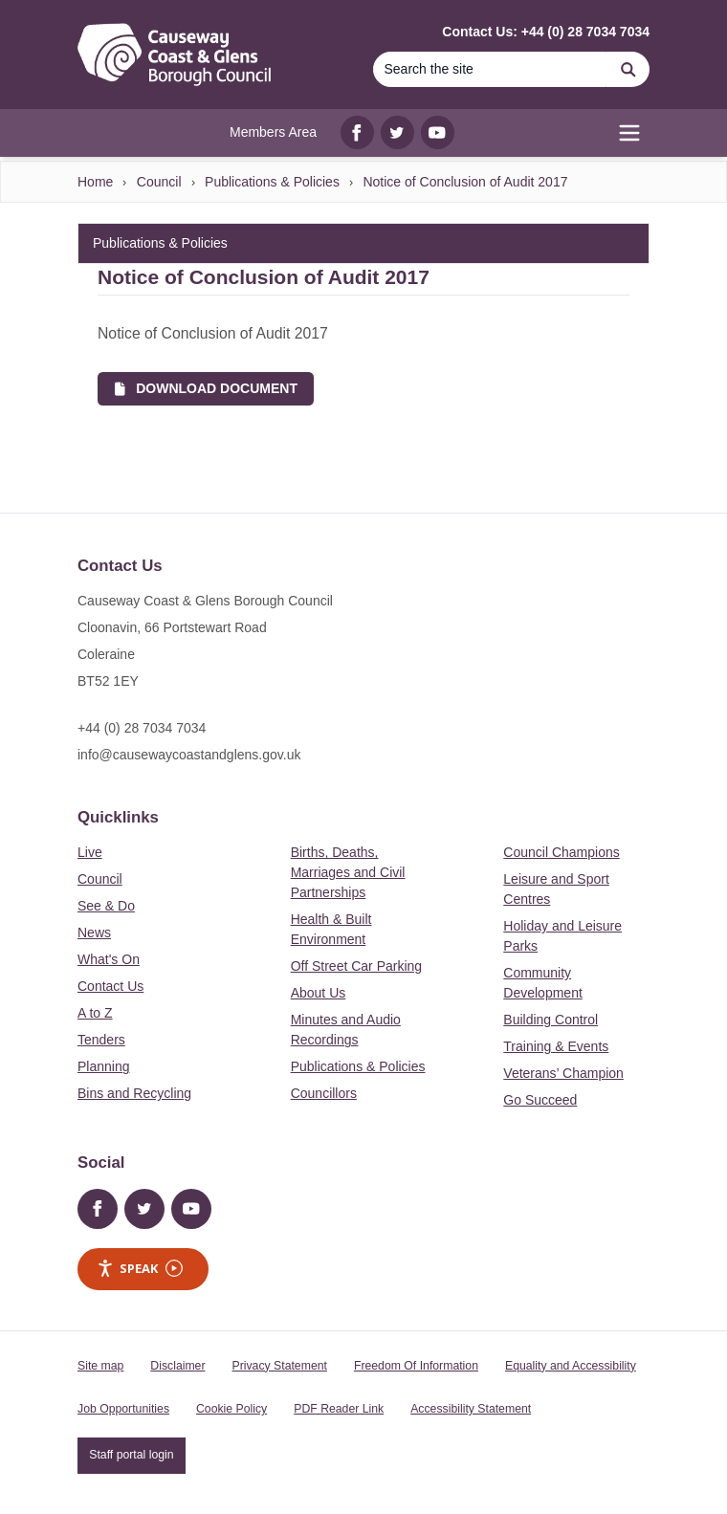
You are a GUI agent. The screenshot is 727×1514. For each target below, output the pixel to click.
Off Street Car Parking (356, 966)
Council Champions (561, 852)
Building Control (550, 1019)
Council (159, 181)
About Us (318, 992)
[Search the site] (489, 69)
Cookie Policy (231, 1408)
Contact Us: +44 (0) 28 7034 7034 (546, 31)
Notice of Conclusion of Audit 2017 (465, 181)
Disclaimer (177, 1365)
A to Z (95, 1012)
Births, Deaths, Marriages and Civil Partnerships (348, 872)
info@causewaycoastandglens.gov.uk (188, 754)
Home (95, 181)
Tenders (101, 1039)
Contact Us (110, 986)
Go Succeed (540, 1100)
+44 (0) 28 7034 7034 (141, 727)
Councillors (324, 1093)
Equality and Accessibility (570, 1365)
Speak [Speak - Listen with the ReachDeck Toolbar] (140, 1269)
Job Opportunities (123, 1408)
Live (89, 852)
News (94, 932)
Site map (100, 1365)
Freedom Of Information (416, 1365)
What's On (108, 959)
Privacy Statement (279, 1365)
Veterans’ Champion (563, 1073)
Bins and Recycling (134, 1093)
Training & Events (555, 1046)
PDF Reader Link (339, 1408)
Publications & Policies (272, 181)
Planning (103, 1066)
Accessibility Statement (470, 1408)
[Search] (628, 69)
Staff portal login (131, 1454)
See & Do (106, 905)
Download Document (206, 388)
